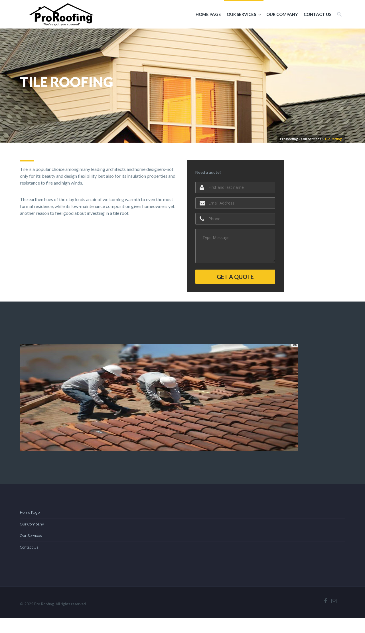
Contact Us (317, 14)
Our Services (244, 14)
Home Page (208, 14)
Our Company (282, 14)
